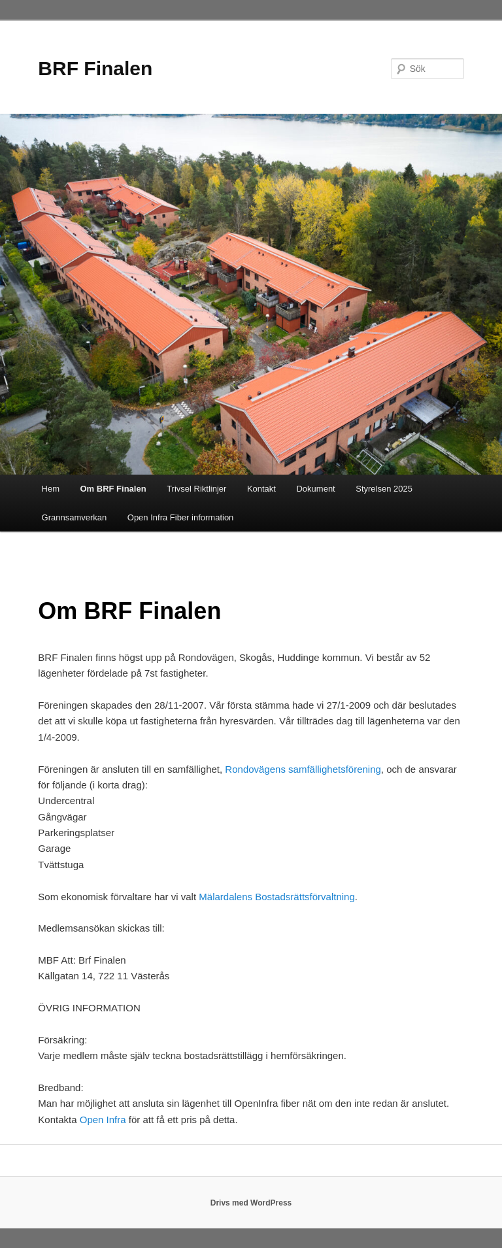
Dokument (315, 489)
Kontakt (261, 489)
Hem (50, 489)
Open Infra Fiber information (180, 517)
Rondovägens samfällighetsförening (302, 769)
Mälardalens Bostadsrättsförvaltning (276, 896)
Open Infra (103, 1119)
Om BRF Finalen (113, 489)
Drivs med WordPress (251, 1202)
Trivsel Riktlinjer (196, 489)
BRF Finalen (95, 68)
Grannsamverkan (74, 517)
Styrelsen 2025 (384, 489)
